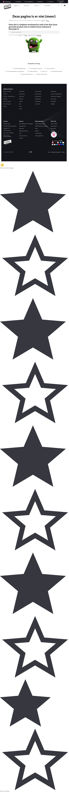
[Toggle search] (58, 5)
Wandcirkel (37, 104)
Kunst (20, 106)
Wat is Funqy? (54, 123)
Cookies (63, 152)
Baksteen (21, 99)
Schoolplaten (38, 101)
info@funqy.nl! (45, 20)
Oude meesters (38, 91)
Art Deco (5, 94)
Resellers (53, 131)
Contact (21, 138)
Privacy (49, 152)
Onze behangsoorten (40, 123)
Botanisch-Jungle (7, 104)
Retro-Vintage (38, 94)
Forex (36, 128)
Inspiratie (37, 5)
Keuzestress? (54, 126)
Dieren (4, 106)
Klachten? (21, 128)
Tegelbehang (38, 99)
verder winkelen (23, 35)
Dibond (37, 131)
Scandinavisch (38, 96)
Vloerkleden (53, 101)
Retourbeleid (22, 126)
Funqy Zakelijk (47, 5)
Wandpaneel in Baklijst (55, 96)
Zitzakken (53, 104)
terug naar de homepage (35, 35)
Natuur (20, 108)
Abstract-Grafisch (7, 91)
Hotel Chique (22, 94)
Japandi (21, 101)
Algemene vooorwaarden (56, 152)
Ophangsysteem (39, 135)
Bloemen (5, 99)
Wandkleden (53, 91)
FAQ (20, 133)
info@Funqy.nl (6, 123)
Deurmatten (53, 99)
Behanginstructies (23, 131)
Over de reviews (23, 135)
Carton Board (38, 133)
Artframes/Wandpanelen (56, 94)
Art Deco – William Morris (9, 96)
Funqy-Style (21, 91)
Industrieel (21, 96)
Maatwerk (53, 128)
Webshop (17, 5)
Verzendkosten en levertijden (26, 123)
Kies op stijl (27, 5)
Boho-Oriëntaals (7, 101)
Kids (20, 104)
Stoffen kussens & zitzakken (41, 126)
